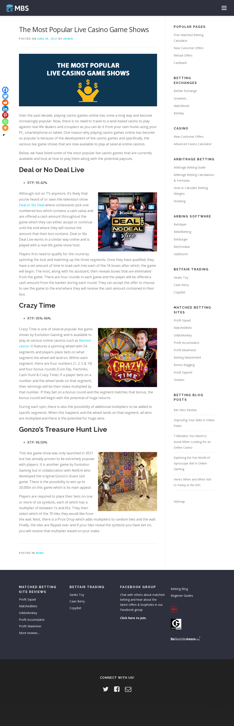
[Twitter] (5, 96)
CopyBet (180, 292)
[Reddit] (5, 102)
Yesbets (179, 380)
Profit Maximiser (185, 350)
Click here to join (133, 618)
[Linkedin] (5, 109)
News (40, 553)
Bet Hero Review (185, 410)
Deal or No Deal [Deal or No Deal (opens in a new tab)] (31, 205)
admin (68, 38)
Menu (224, 7)
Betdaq (179, 113)
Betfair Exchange (185, 91)
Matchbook (181, 106)
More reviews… (29, 633)
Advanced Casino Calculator (193, 144)
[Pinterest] (5, 115)
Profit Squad (182, 320)
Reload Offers (183, 55)
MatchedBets (183, 328)
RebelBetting (182, 232)
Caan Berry (181, 285)
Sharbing (180, 201)
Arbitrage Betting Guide (190, 167)
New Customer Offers (189, 48)
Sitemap (179, 501)
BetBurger (181, 239)
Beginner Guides (182, 596)
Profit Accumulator (186, 343)
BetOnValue (182, 247)
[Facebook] (5, 90)
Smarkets (180, 98)
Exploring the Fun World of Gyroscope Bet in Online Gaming (192, 463)
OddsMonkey (183, 335)
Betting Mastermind (187, 357)
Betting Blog (179, 589)
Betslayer (180, 224)
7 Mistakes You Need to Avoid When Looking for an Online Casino (192, 441)
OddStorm (181, 254)
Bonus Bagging (184, 365)
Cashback (180, 63)
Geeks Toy (181, 277)
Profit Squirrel (183, 372)
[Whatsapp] (5, 121)
